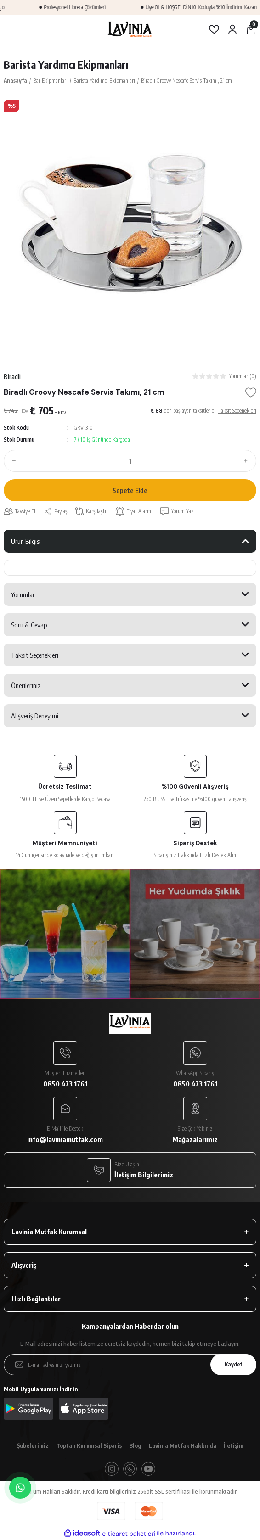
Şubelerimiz (33, 1445)
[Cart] (250, 29)
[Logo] (130, 29)
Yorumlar (23, 594)
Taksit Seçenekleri (34, 655)
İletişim (233, 1445)
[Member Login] (232, 29)
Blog (135, 1445)
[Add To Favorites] (250, 392)
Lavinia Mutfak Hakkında (182, 1445)
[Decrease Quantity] (12, 461)
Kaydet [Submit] (234, 1364)
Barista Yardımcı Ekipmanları (66, 64)
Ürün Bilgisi (26, 541)
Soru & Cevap (29, 625)
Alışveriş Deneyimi (34, 715)
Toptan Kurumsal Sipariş (89, 1445)
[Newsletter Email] (130, 1364)
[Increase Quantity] (248, 461)
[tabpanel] (130, 226)
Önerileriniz (26, 685)
